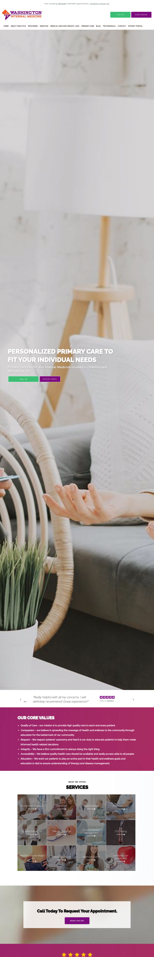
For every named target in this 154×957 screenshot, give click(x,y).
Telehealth (62, 3)
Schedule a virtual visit (99, 3)
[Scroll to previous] (21, 700)
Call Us (23, 379)
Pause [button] (25, 702)
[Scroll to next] (132, 700)
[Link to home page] (28, 14)
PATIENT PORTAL (50, 379)
